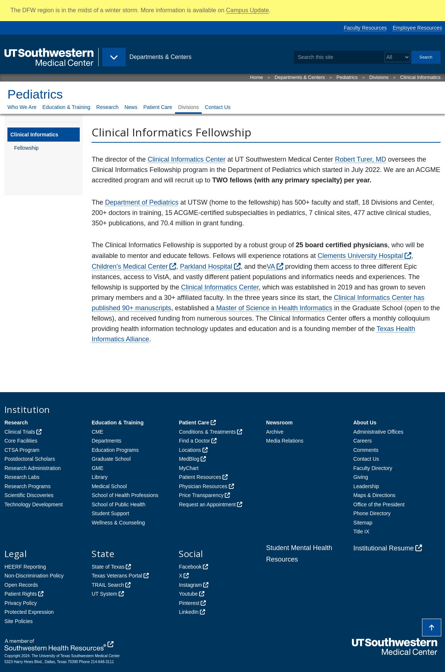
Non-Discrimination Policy (34, 576)
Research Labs (21, 477)
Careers (362, 441)
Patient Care (157, 107)
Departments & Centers (299, 77)
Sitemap (362, 523)
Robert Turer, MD (360, 159)
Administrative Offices (378, 432)
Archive (275, 432)
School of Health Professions (125, 495)
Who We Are (21, 107)
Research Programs (27, 486)
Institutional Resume (383, 548)
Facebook (190, 567)
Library (100, 477)
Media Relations (284, 441)
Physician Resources (203, 486)
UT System (104, 594)
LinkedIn (188, 612)
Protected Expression (29, 612)
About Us (364, 423)
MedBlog (189, 459)
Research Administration (32, 468)
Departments (106, 441)
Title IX (361, 531)
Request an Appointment (207, 504)
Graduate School (111, 459)
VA (271, 266)
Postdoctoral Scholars (29, 459)
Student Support (110, 513)
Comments (366, 450)
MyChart (188, 468)
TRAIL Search (108, 585)
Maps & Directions (374, 495)
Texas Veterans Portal (117, 576)
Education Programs (115, 450)
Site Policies (18, 621)
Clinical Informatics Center (186, 159)
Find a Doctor (194, 441)
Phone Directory (371, 513)
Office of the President (379, 504)
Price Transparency (201, 495)
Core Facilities (20, 441)
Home (256, 77)
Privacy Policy (20, 603)
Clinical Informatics (420, 77)
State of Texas (108, 567)
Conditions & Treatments (207, 432)
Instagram (190, 585)
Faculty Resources (365, 28)
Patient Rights (20, 594)
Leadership (366, 486)
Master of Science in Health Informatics (274, 308)
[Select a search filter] (397, 57)
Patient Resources (200, 477)
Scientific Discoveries (28, 495)
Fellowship (26, 148)
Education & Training (66, 107)
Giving (360, 477)
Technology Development (33, 504)
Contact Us (217, 107)
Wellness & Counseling (118, 523)
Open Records (21, 585)
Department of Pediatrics (141, 202)
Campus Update (247, 10)
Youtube (188, 594)
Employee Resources (417, 28)
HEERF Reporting (25, 567)
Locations (190, 450)
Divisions (379, 77)
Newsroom (279, 423)
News (130, 107)
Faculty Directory (372, 468)
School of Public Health (118, 504)
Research (107, 107)
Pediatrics (346, 77)
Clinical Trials (19, 432)
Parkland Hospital (206, 266)
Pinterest (189, 603)
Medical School (109, 486)
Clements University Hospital (360, 255)
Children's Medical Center (130, 266)
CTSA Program (21, 450)
